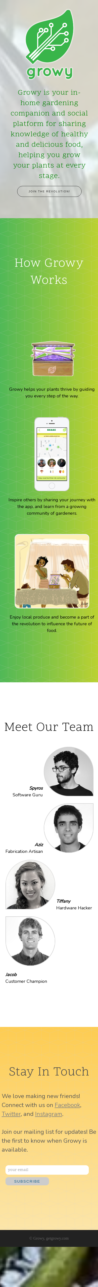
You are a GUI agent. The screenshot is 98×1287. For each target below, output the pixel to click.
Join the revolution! (49, 191)
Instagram (48, 1114)
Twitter (11, 1114)
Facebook (67, 1105)
